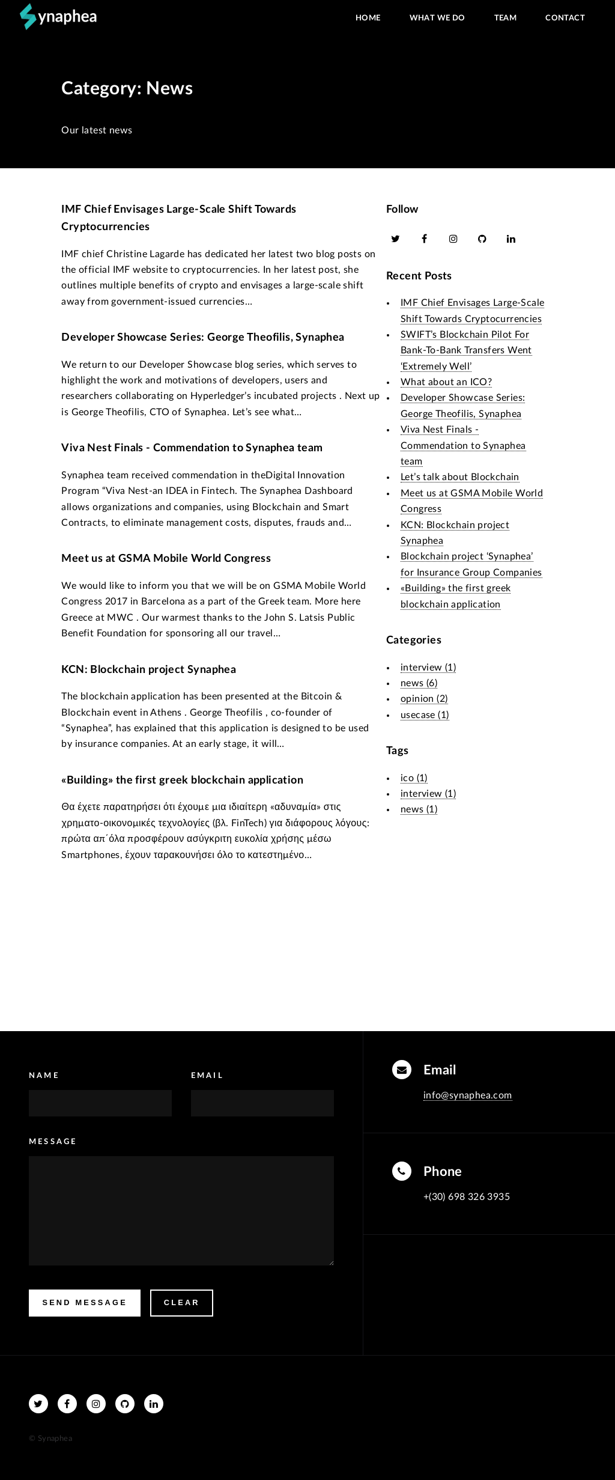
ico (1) (414, 778)
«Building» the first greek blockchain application (182, 780)
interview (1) (428, 667)
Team (505, 18)
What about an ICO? (446, 382)
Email (207, 1075)
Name (44, 1075)
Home (368, 18)
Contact (565, 18)
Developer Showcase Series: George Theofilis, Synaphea (202, 337)
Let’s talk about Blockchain (460, 477)
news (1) (419, 809)
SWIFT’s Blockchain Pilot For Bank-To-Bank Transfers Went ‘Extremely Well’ (466, 350)
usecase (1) (425, 715)
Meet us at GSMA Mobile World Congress (166, 558)
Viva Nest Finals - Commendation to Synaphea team (192, 448)
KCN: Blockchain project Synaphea (148, 670)
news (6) (419, 683)
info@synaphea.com (467, 1095)
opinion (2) (424, 699)
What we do (437, 18)
